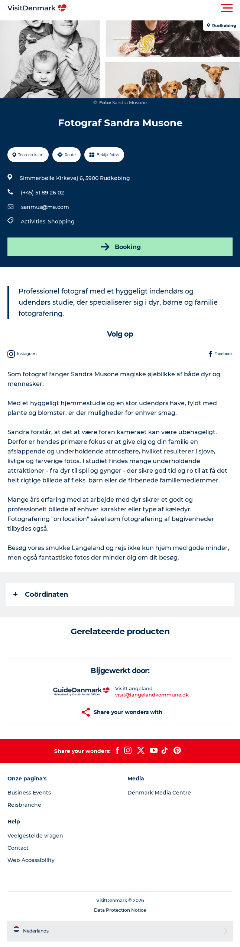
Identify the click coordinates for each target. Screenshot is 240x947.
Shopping (61, 221)
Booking (120, 246)
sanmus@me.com (45, 207)
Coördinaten (40, 594)
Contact (18, 848)
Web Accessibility (31, 860)
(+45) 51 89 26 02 (42, 192)
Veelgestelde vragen (35, 835)
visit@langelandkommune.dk (152, 695)
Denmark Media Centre (159, 792)
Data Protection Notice (120, 910)
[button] (153, 8)
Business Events (29, 792)
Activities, (34, 221)
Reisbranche (24, 805)
